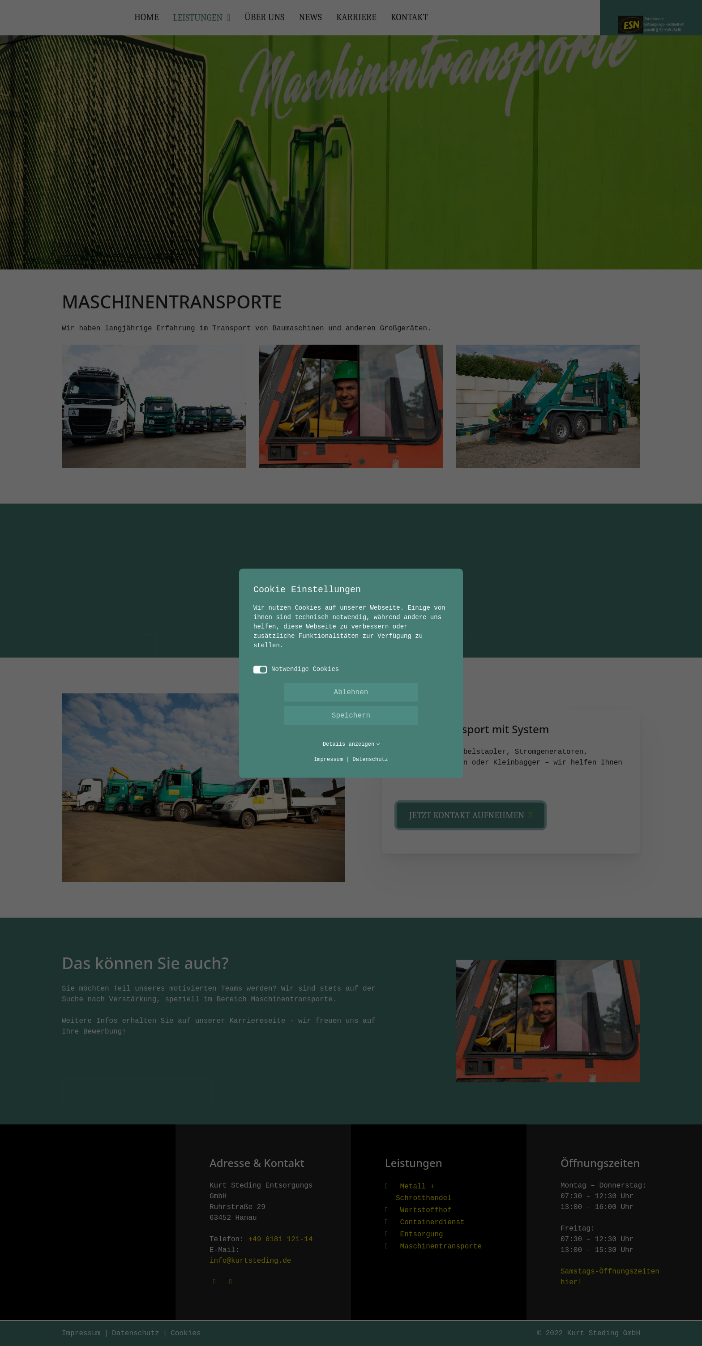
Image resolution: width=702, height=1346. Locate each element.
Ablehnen (351, 692)
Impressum (328, 759)
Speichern (351, 715)
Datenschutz (370, 759)
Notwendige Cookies (296, 669)
